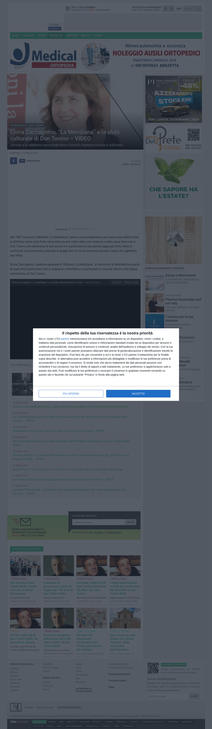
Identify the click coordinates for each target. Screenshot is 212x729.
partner (65, 338)
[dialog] (106, 364)
